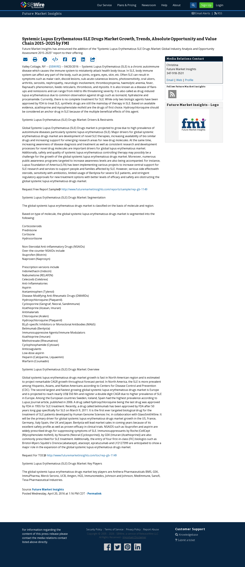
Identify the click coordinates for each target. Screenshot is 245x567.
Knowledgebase (188, 534)
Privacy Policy (133, 529)
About (177, 5)
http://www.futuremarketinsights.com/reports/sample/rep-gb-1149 (104, 189)
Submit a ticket (186, 540)
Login (219, 5)
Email (170, 80)
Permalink (94, 493)
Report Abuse (151, 529)
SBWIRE (55, 66)
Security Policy (94, 529)
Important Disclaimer (134, 537)
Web (179, 80)
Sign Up (206, 5)
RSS (219, 13)
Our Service (104, 5)
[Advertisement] (122, 25)
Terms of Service (114, 529)
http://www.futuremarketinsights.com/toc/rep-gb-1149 (82, 455)
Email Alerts (202, 13)
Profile (189, 80)
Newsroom (149, 5)
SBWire (32, 5)
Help (164, 5)
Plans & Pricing (126, 5)
